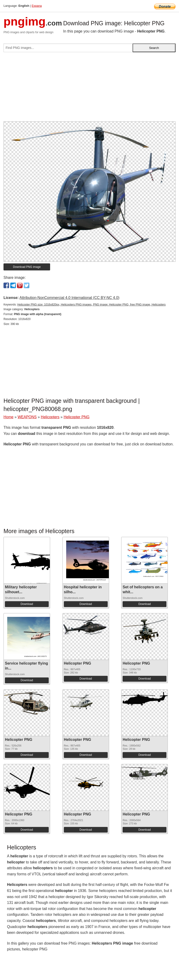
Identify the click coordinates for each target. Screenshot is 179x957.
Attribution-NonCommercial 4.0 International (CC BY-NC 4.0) (69, 298)
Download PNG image (27, 267)
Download (27, 604)
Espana (37, 5)
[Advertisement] (89, 88)
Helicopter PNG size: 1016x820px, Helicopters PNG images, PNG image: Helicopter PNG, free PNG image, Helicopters (91, 304)
